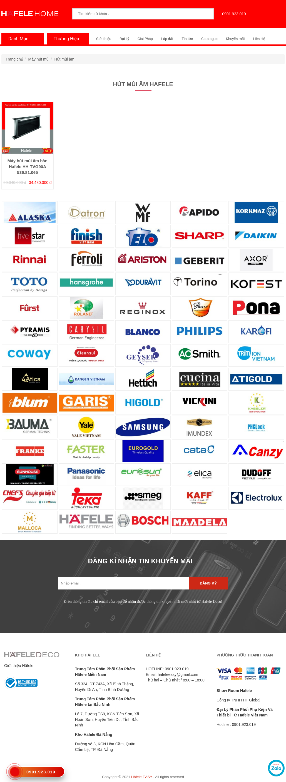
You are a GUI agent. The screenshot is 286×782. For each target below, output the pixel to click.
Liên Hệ (259, 39)
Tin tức (187, 39)
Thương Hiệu (65, 38)
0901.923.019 (232, 14)
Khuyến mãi (235, 39)
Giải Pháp (145, 39)
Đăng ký (208, 583)
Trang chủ (14, 59)
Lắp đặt (167, 39)
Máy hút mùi (38, 59)
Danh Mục (17, 38)
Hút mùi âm (64, 59)
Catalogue (209, 39)
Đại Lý (124, 39)
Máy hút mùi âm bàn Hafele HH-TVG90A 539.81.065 (28, 166)
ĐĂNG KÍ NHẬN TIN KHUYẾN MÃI (140, 561)
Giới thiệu (103, 39)
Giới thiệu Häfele (18, 665)
